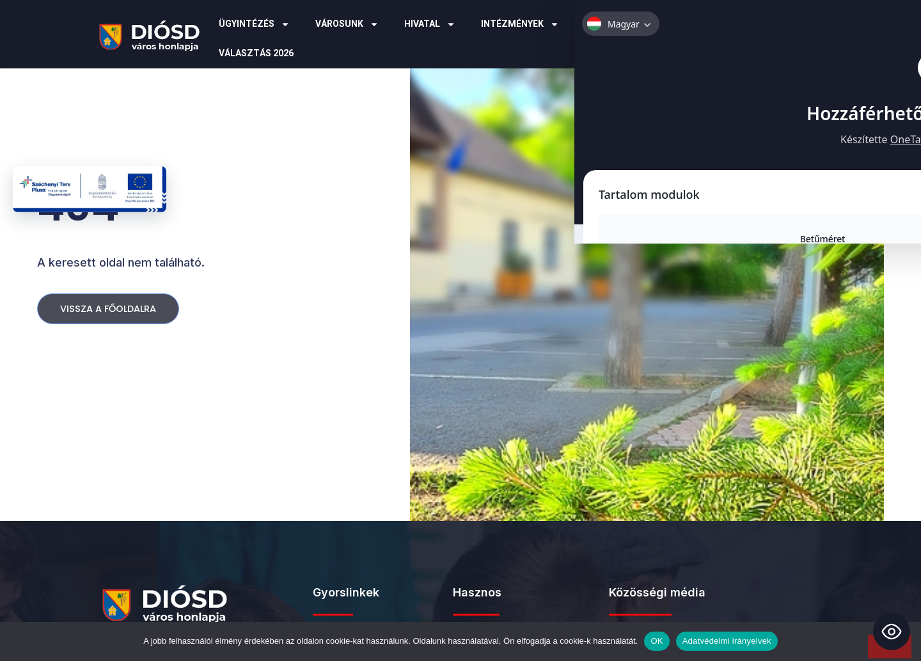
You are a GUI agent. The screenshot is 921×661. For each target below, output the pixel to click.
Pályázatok (620, 24)
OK (656, 641)
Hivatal (429, 24)
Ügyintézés (254, 24)
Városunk (347, 24)
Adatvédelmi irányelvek (726, 641)
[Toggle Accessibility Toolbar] (891, 631)
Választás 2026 (256, 53)
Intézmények (520, 24)
